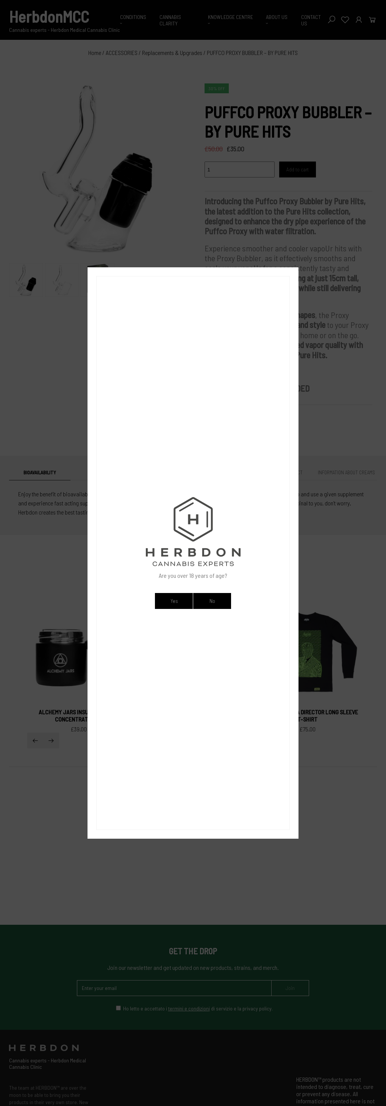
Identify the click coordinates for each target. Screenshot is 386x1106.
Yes (174, 601)
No (212, 601)
